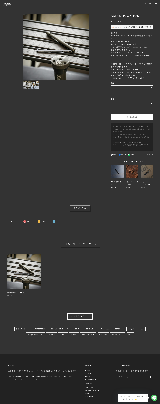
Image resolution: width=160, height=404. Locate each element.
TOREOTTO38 (36, 322)
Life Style (105, 328)
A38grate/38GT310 (31, 328)
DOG (135, 328)
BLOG (87, 369)
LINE (118, 142)
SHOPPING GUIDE (93, 383)
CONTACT (89, 389)
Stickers (73, 328)
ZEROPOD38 (123, 322)
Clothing (61, 328)
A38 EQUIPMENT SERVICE (58, 322)
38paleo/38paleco (141, 322)
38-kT (77, 322)
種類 (100, 79)
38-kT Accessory (106, 322)
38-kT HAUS (89, 322)
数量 (100, 94)
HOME (87, 363)
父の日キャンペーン (18, 322)
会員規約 (44, 402)
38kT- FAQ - (90, 386)
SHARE (110, 142)
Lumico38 (48, 328)
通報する (150, 142)
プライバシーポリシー (14, 402)
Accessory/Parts (89, 328)
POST (101, 142)
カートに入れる (125, 112)
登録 (150, 369)
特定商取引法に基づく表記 (31, 402)
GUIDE (89, 376)
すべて (13, 214)
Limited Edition (120, 328)
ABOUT (88, 366)
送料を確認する (124, 132)
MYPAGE (89, 380)
